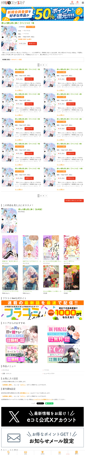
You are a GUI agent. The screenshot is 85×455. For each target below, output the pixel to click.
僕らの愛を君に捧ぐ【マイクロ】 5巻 (27, 119)
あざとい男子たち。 (69, 261)
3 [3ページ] (43, 65)
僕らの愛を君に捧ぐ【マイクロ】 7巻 (27, 144)
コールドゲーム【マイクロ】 (10, 291)
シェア (33, 403)
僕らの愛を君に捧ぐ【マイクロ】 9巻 (27, 169)
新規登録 (72, 3)
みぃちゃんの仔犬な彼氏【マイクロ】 (52, 261)
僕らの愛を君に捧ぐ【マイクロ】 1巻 (27, 69)
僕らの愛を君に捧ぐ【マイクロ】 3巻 (27, 94)
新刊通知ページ (24, 393)
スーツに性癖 (67, 291)
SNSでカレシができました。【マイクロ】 (32, 261)
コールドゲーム (27, 291)
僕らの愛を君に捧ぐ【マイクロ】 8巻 (69, 144)
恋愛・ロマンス (6, 373)
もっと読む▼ (19, 90)
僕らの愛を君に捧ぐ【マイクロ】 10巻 (69, 169)
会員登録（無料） (8, 385)
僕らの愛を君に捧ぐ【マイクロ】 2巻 (69, 69)
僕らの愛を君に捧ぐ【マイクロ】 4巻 (69, 94)
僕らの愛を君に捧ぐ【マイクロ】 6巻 (69, 119)
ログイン (77, 3)
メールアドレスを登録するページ (42, 399)
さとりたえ (27, 30)
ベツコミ (26, 33)
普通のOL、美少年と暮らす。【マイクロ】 (11, 261)
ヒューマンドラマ (49, 373)
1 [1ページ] (38, 65)
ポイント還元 (31, 26)
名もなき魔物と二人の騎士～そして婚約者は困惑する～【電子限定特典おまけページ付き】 (52, 291)
